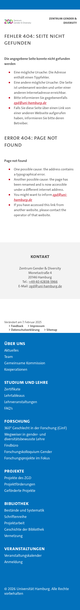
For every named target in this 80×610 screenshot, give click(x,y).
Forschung (17, 421)
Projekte (14, 470)
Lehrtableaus (14, 395)
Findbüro (11, 445)
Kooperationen (15, 369)
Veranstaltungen (24, 548)
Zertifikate (12, 389)
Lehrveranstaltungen (20, 402)
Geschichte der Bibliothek (24, 529)
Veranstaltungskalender (23, 555)
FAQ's (8, 408)
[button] (63, 5)
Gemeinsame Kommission (24, 363)
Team (8, 356)
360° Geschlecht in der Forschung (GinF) (35, 428)
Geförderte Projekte (19, 490)
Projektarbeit (14, 523)
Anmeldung (13, 562)
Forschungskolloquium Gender (28, 451)
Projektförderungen (19, 484)
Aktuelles (11, 350)
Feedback (17, 326)
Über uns (14, 343)
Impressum (37, 326)
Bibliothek (16, 503)
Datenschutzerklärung (25, 330)
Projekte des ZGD (17, 477)
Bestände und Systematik (24, 510)
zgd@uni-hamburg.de (30, 103)
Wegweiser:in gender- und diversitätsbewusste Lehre (25, 436)
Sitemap (52, 330)
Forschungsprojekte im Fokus (27, 458)
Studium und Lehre (26, 382)
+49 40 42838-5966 (43, 281)
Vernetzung (13, 535)
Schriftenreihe (15, 516)
